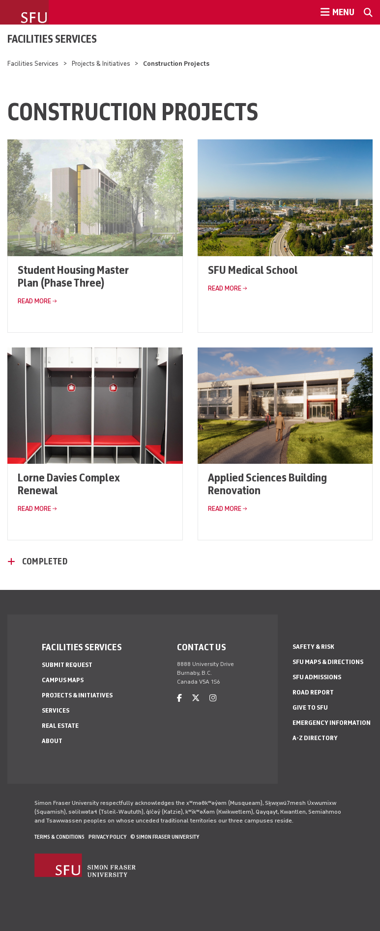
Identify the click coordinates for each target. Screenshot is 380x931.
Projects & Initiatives (101, 63)
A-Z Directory (315, 738)
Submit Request (67, 665)
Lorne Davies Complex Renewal (69, 483)
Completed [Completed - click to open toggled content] (44, 561)
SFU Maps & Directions (327, 662)
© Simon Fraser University (164, 836)
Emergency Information (331, 722)
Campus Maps (63, 680)
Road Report (313, 692)
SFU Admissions (316, 677)
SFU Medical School (253, 270)
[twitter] (196, 698)
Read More (34, 301)
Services (55, 710)
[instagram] (212, 698)
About (52, 741)
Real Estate (60, 725)
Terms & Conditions (59, 836)
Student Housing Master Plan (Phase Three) (73, 276)
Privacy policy (107, 836)
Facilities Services (52, 39)
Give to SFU (310, 707)
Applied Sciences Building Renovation (267, 483)
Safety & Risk (313, 646)
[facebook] (179, 698)
